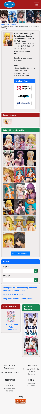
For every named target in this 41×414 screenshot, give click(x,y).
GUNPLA (6, 276)
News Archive (9, 388)
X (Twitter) (31, 386)
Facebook (31, 383)
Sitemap (9, 391)
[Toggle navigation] (37, 4)
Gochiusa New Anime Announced (12, 327)
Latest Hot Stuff (9, 306)
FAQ (9, 383)
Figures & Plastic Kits (11, 24)
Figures (6, 267)
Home (2, 24)
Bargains (31, 374)
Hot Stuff (9, 386)
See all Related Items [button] (20, 253)
